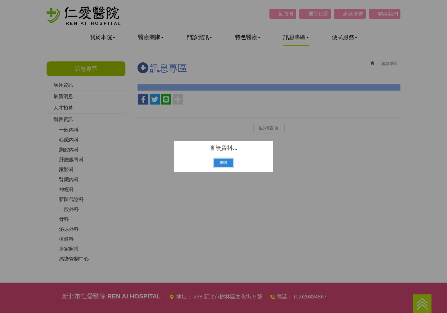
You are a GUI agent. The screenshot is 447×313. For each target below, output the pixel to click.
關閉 (223, 162)
